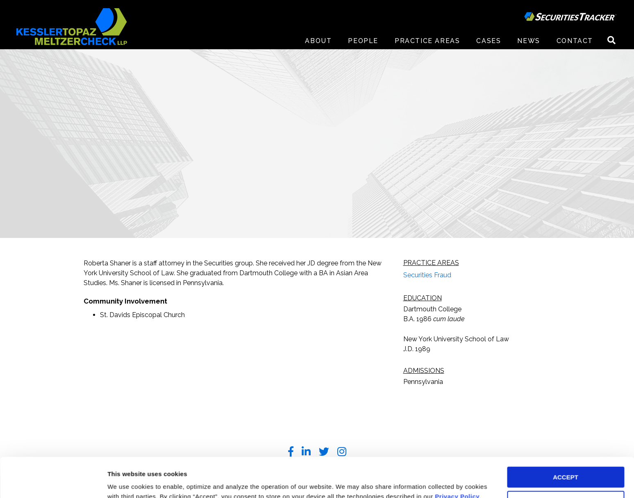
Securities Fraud (427, 275)
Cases (488, 41)
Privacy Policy (457, 459)
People (363, 41)
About (318, 41)
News (528, 41)
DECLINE (565, 464)
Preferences (125, 481)
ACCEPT (565, 439)
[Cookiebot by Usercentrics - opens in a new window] (53, 482)
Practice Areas (427, 41)
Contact (575, 41)
